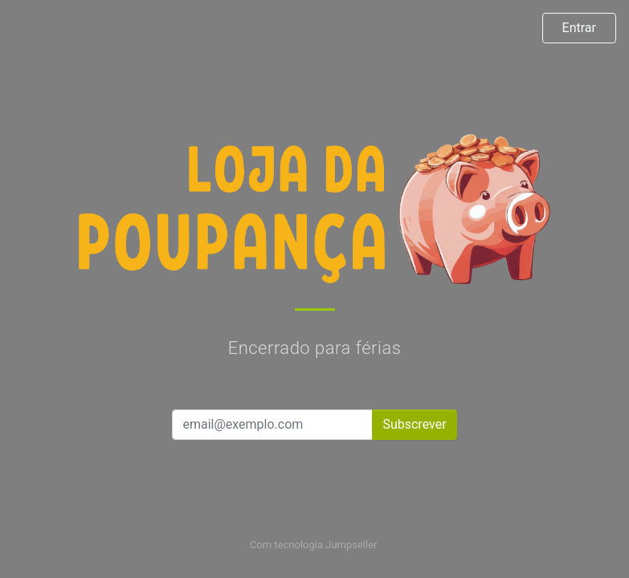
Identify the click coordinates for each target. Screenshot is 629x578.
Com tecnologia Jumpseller (313, 545)
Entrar (579, 27)
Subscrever (414, 424)
